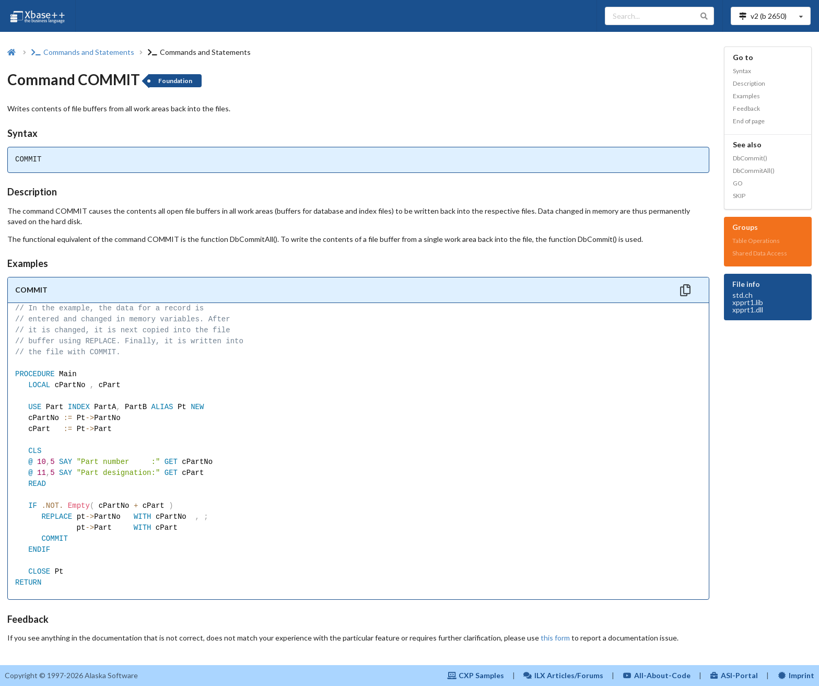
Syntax (742, 71)
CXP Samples (475, 675)
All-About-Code (657, 675)
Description (749, 83)
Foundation (175, 81)
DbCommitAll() (754, 171)
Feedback (746, 108)
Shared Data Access (759, 253)
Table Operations (756, 241)
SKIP (739, 196)
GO (738, 183)
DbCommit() (750, 158)
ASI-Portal (734, 675)
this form (555, 637)
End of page (749, 121)
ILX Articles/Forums (563, 675)
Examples (746, 96)
